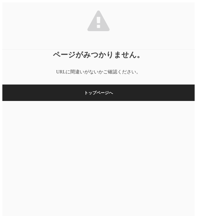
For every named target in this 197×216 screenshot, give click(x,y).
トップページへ (98, 93)
